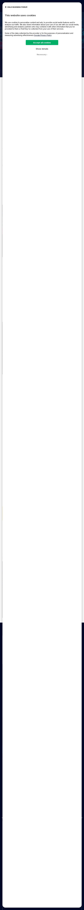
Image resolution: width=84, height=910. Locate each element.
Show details (42, 49)
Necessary (42, 55)
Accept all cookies (42, 42)
